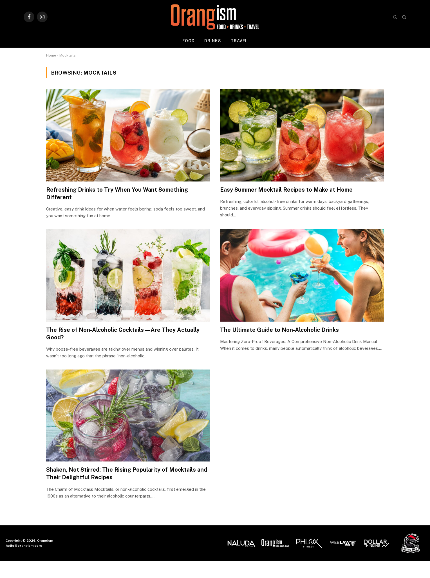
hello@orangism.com (24, 546)
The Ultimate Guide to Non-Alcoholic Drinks (279, 329)
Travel (239, 41)
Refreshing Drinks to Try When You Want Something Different (117, 193)
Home (51, 55)
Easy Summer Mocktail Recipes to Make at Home (286, 189)
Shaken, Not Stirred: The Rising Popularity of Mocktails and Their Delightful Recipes (126, 473)
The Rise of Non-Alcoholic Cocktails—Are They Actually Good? (123, 333)
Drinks (212, 41)
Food (188, 41)
